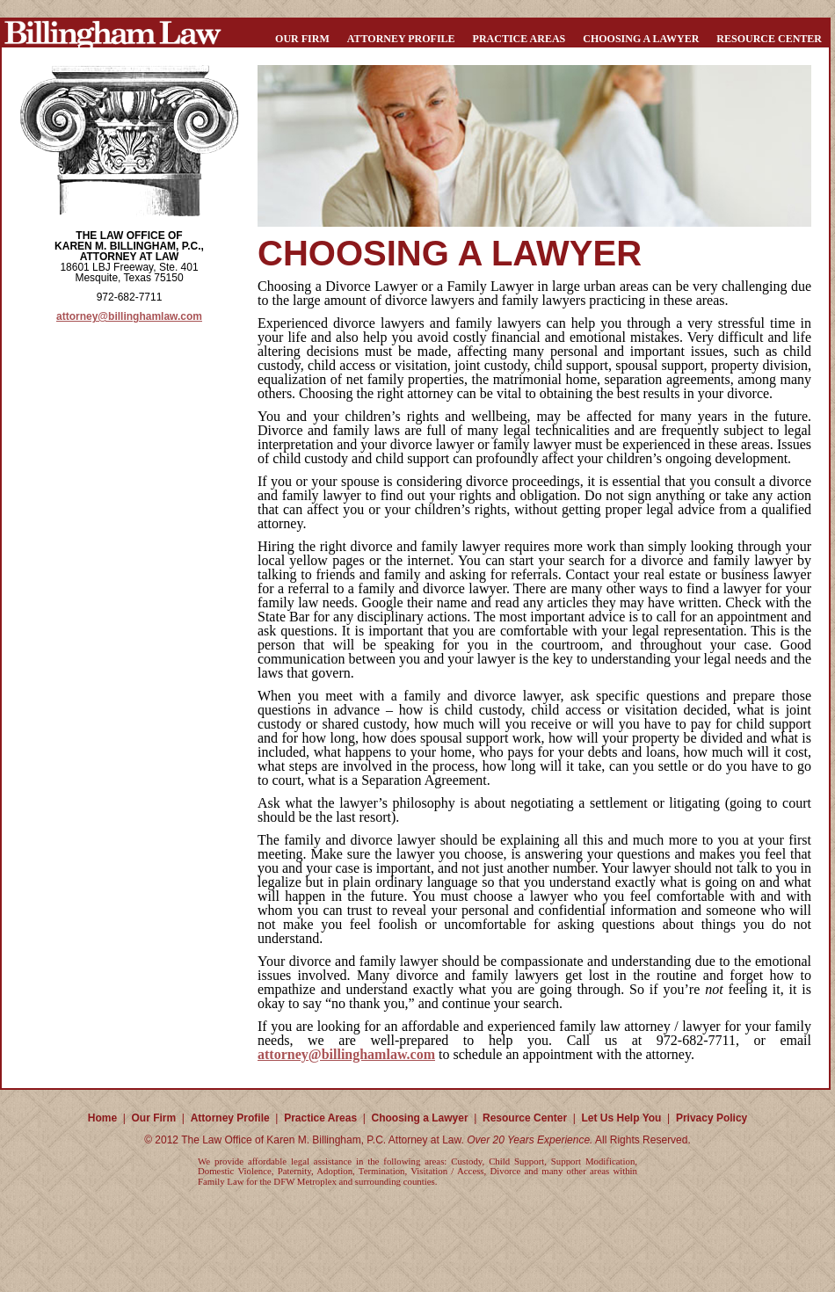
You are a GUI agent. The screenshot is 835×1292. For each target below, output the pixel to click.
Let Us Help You (622, 1118)
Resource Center (769, 39)
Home (102, 1118)
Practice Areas (519, 39)
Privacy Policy (711, 1118)
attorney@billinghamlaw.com (129, 316)
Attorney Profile (401, 39)
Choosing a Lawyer (641, 39)
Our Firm (302, 39)
